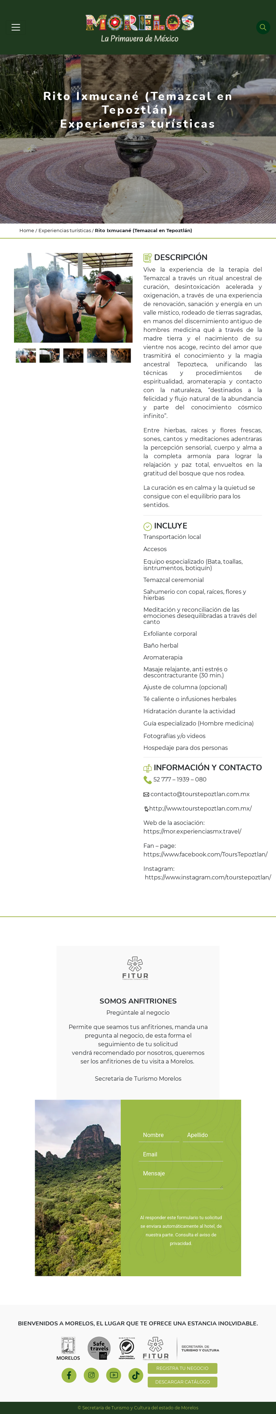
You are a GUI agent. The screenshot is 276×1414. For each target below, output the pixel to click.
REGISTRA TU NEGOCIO (182, 1368)
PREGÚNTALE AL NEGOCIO (181, 1203)
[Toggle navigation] (16, 27)
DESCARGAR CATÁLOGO (182, 1382)
